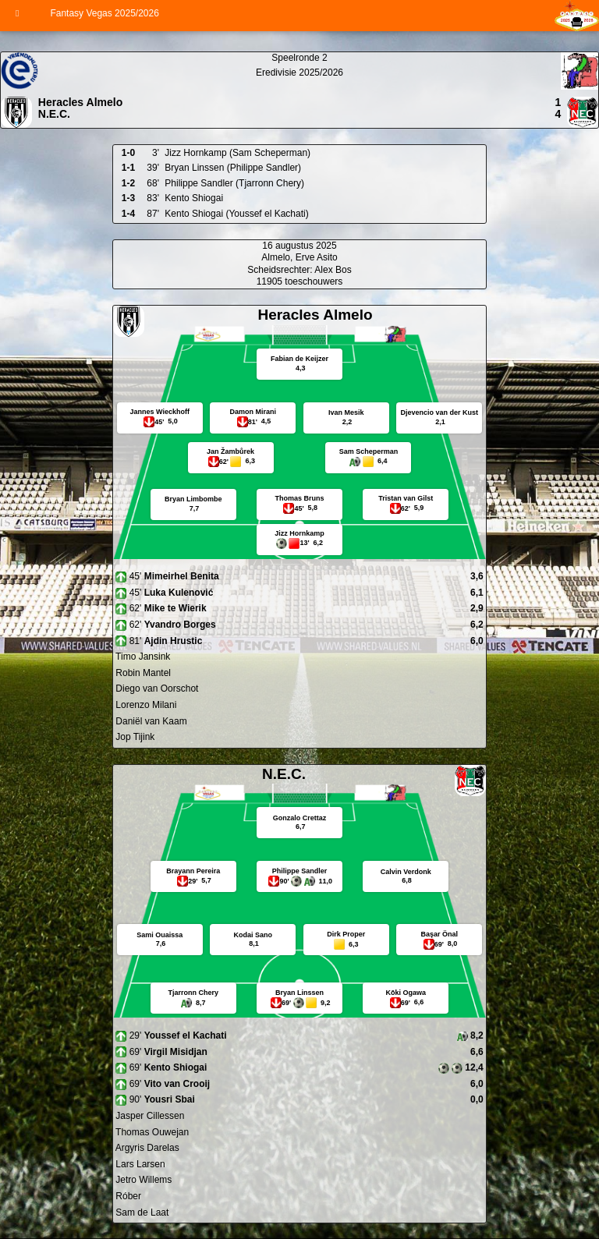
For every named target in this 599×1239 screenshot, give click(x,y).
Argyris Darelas (146, 1147)
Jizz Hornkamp (195, 152)
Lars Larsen (139, 1164)
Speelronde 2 (299, 57)
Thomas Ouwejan (151, 1132)
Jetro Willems (142, 1179)
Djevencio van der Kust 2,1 (439, 417)
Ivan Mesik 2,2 (346, 417)
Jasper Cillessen (148, 1115)
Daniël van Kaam (150, 721)
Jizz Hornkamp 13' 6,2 (299, 539)
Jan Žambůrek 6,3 (230, 458)
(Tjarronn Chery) (270, 183)
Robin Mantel (142, 672)
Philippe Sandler (198, 183)
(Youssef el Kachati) (266, 213)
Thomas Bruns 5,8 (299, 503)
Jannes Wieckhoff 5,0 (160, 417)
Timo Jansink (141, 656)
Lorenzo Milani (144, 704)
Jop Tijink (133, 736)
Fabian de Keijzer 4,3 (299, 363)
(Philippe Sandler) (264, 167)
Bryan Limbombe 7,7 (193, 503)
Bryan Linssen (194, 167)
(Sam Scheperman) (269, 152)
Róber (127, 1196)
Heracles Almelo (80, 102)
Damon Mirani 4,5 (253, 417)
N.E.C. (54, 114)
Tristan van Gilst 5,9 (405, 503)
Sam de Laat (140, 1212)
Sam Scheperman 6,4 (369, 458)
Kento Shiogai (194, 198)
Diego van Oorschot (155, 688)
